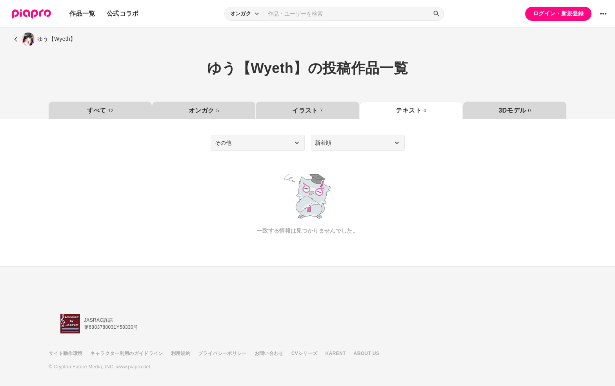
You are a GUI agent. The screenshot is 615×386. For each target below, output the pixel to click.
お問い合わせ (269, 353)
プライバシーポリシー (222, 353)
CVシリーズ (304, 353)
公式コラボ (123, 13)
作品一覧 (82, 13)
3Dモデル (515, 110)
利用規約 (180, 353)
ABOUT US (366, 353)
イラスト (307, 110)
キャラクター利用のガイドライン (126, 353)
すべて (100, 110)
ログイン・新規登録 (558, 13)
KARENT (336, 353)
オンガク (204, 110)
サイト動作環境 (65, 353)
